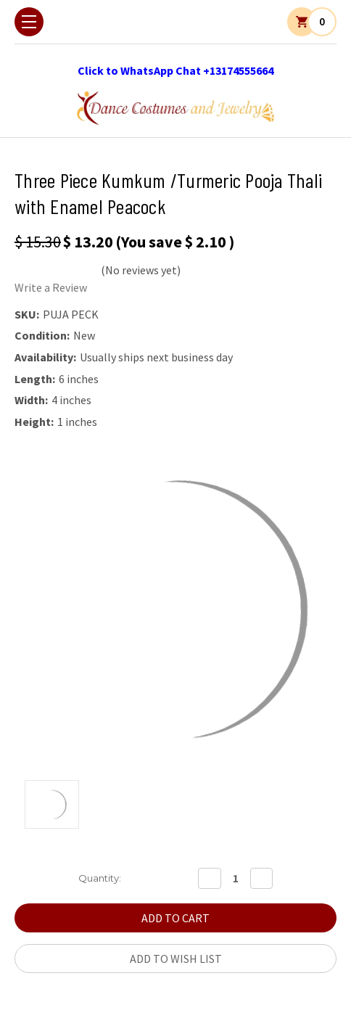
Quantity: (99, 878)
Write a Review (51, 287)
